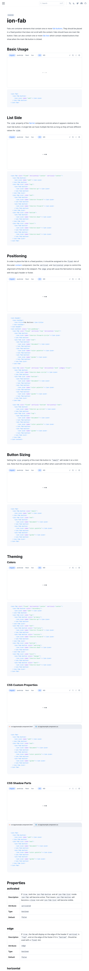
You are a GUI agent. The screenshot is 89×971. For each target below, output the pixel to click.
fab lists (46, 35)
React (27, 55)
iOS (40, 55)
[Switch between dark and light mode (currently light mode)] (74, 3)
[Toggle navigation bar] (3, 3)
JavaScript (20, 55)
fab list (32, 123)
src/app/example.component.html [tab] (20, 727)
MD (44, 55)
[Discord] (82, 3)
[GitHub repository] (85, 3)
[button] (70, 3)
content (18, 265)
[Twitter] (78, 3)
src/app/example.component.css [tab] (46, 727)
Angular (12, 55)
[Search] (51, 3)
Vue (32, 55)
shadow (10, 15)
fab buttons (57, 28)
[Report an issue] (79, 55)
